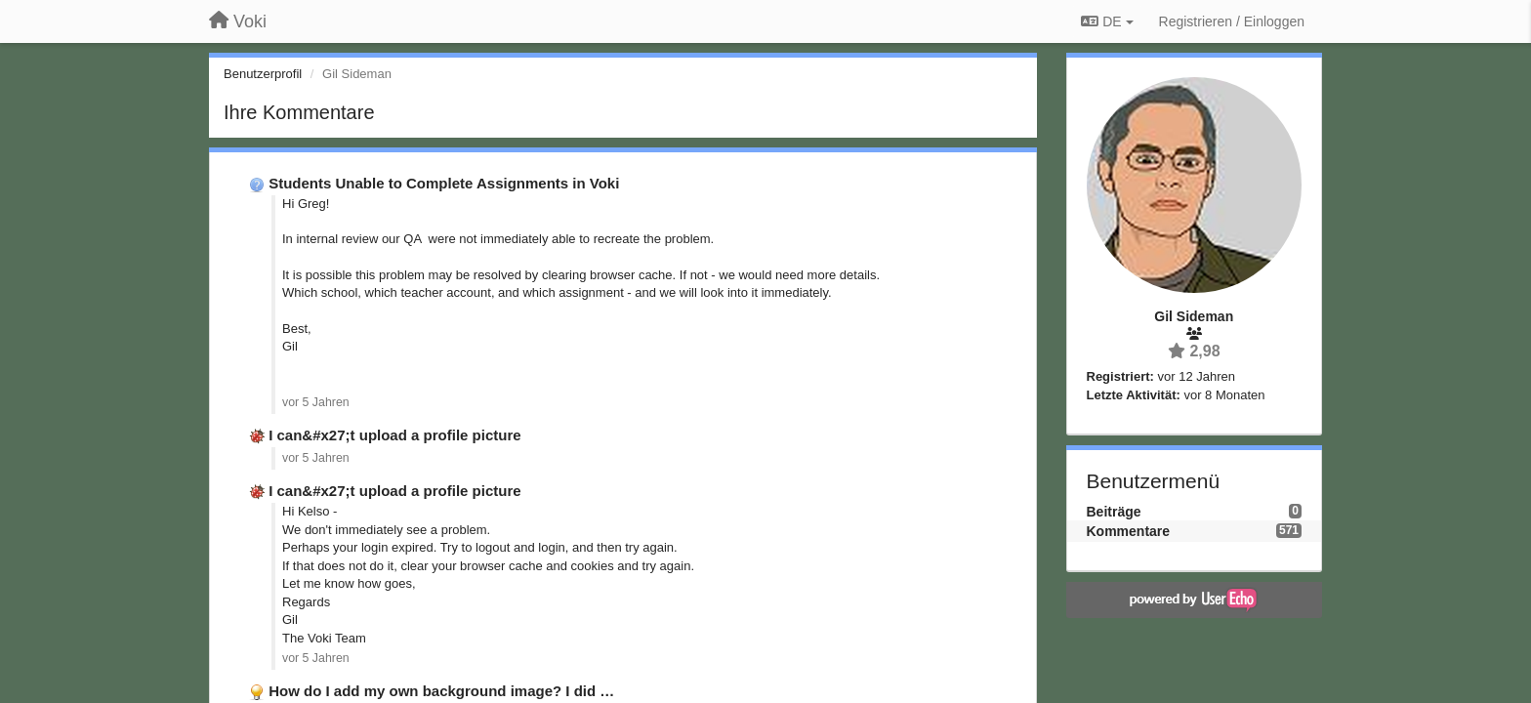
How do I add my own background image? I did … (441, 690)
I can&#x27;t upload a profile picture (394, 435)
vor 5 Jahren (316, 402)
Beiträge (1114, 511)
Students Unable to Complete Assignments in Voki (444, 183)
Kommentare (1129, 531)
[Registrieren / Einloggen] (1231, 21)
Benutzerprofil (263, 73)
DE (1107, 21)
